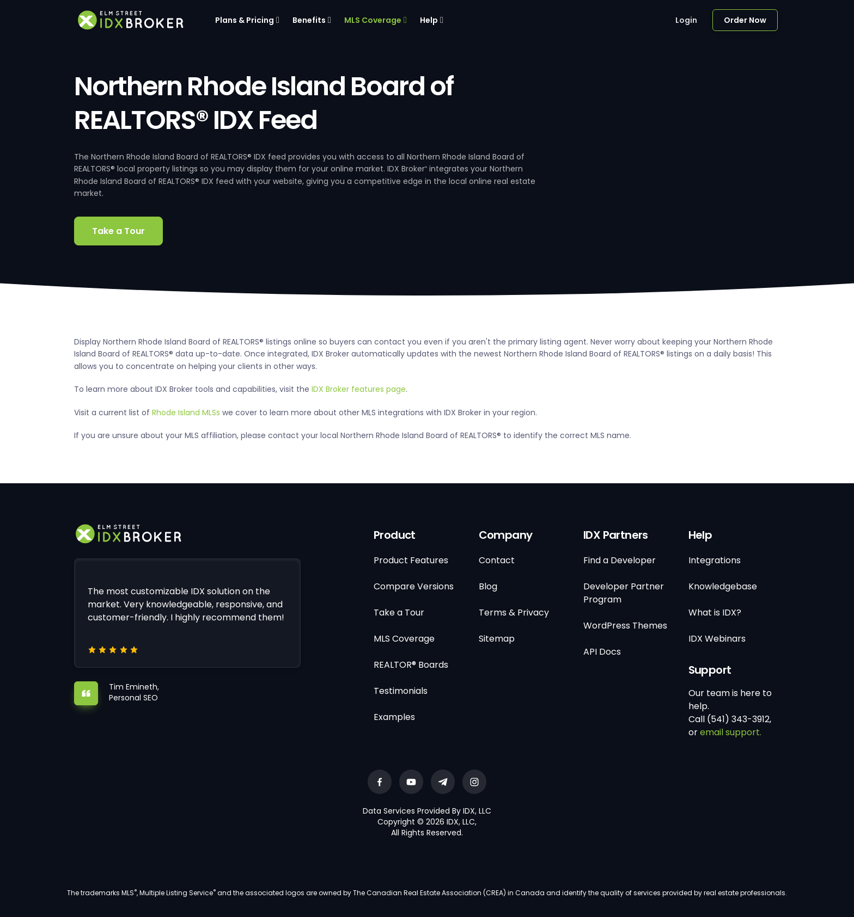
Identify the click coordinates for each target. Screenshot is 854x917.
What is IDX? (714, 612)
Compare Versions (414, 586)
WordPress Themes (625, 625)
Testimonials (401, 691)
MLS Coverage (372, 20)
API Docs (602, 651)
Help (429, 20)
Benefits (309, 20)
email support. (730, 732)
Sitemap (497, 638)
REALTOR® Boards (411, 664)
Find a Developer (619, 560)
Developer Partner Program (623, 593)
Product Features (411, 560)
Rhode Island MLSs (186, 412)
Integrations (714, 560)
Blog (488, 586)
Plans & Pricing (244, 20)
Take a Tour (118, 231)
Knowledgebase (722, 586)
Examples (394, 717)
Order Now (745, 20)
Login (686, 20)
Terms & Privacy (514, 612)
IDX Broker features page (359, 389)
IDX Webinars (717, 638)
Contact (497, 560)
